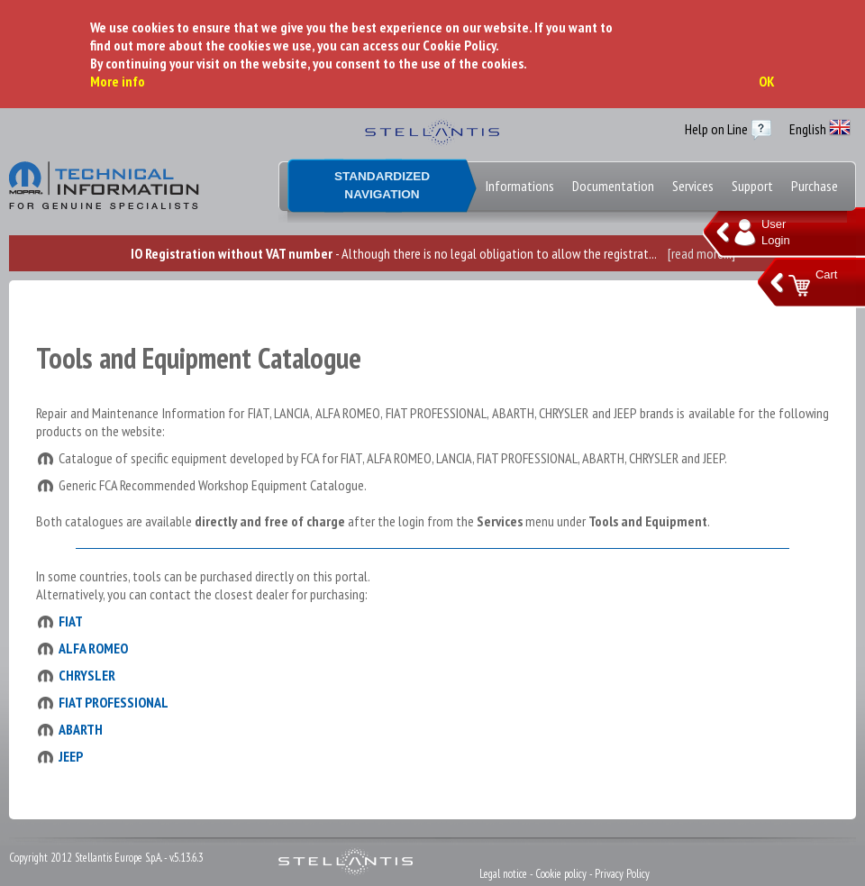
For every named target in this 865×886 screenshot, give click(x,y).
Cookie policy (561, 873)
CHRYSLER (87, 675)
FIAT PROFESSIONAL (113, 702)
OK (767, 81)
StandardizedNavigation (382, 185)
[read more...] (701, 253)
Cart (826, 274)
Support (752, 186)
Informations (520, 186)
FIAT (71, 621)
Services (693, 186)
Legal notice (503, 873)
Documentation (613, 186)
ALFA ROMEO (93, 648)
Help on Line (716, 129)
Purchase (814, 186)
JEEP (71, 756)
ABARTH (81, 729)
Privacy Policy (622, 873)
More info (117, 81)
